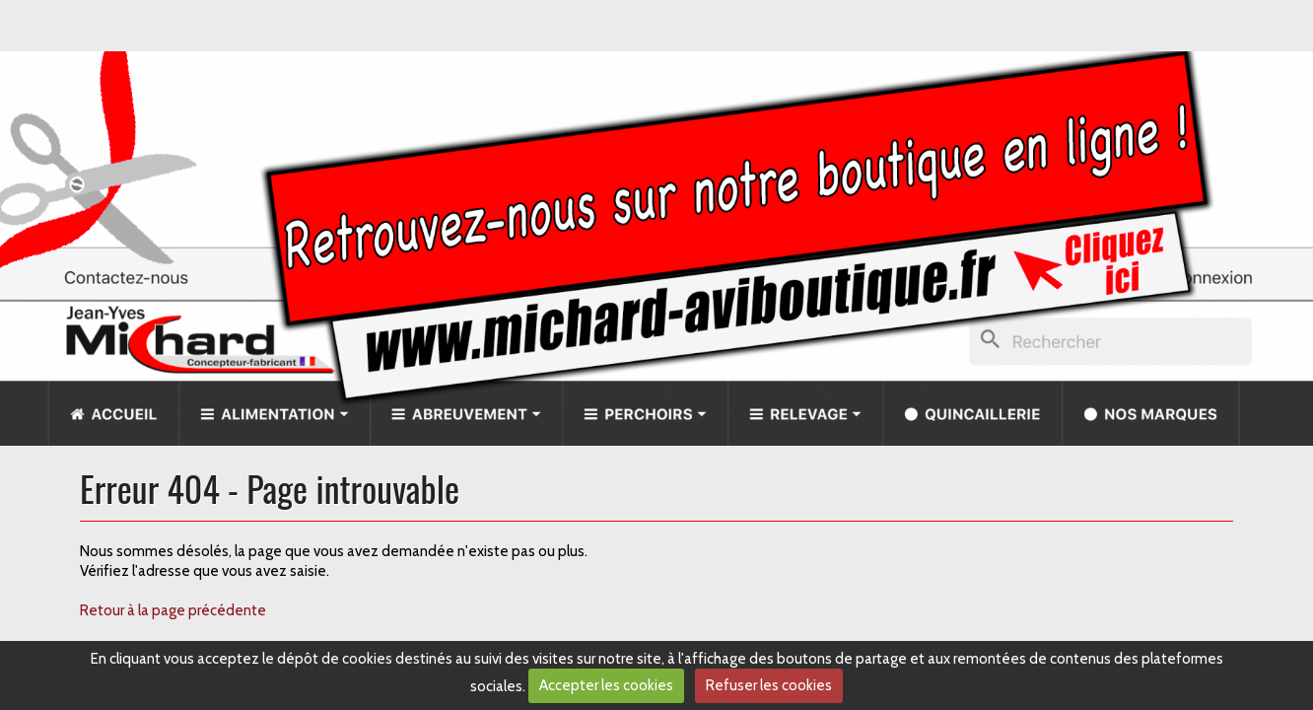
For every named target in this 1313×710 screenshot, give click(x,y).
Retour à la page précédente (173, 610)
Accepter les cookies (606, 685)
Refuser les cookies (769, 685)
